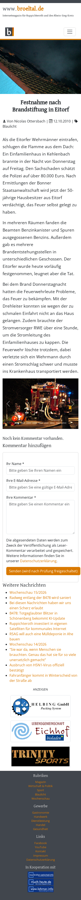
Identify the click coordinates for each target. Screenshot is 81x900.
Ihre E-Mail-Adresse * (23, 480)
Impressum (40, 855)
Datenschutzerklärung (38, 561)
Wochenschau (41, 798)
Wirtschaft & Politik (40, 786)
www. (23, 9)
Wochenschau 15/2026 (28, 592)
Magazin (40, 782)
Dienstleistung (40, 821)
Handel (40, 825)
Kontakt (40, 851)
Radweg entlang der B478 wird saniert (40, 597)
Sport (40, 790)
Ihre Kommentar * (21, 497)
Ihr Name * (15, 463)
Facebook (40, 843)
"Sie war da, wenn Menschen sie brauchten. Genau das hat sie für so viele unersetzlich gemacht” (43, 654)
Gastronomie (40, 812)
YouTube (40, 847)
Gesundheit (40, 829)
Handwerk (40, 817)
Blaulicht (40, 794)
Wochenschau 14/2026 (28, 644)
